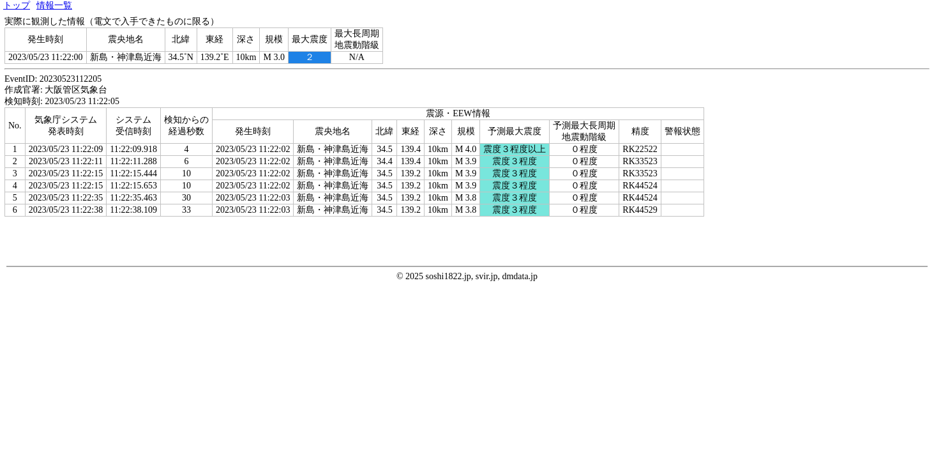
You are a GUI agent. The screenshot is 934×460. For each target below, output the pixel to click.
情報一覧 (54, 5)
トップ (16, 5)
